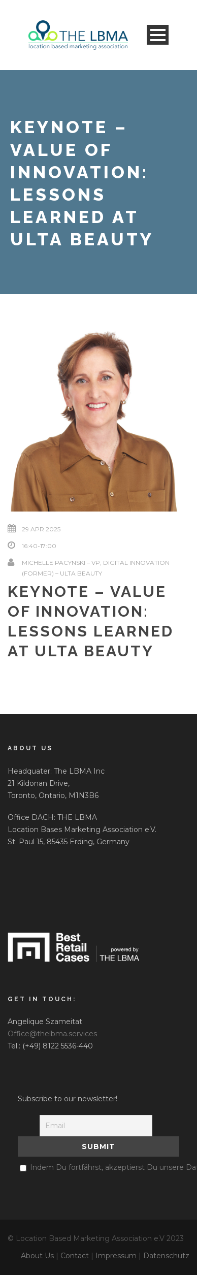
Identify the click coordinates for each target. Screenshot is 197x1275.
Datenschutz (166, 1255)
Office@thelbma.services (52, 1033)
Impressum (116, 1255)
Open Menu (158, 35)
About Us (37, 1255)
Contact (74, 1255)
